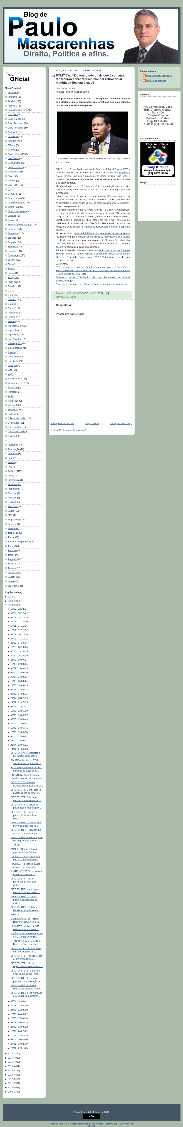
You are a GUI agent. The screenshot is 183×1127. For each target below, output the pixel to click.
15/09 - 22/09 (17, 664)
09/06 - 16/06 (17, 715)
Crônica (12, 180)
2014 (10, 1070)
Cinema (12, 150)
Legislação (13, 361)
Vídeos (12, 581)
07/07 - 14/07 (17, 706)
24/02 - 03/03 (17, 1027)
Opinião (12, 436)
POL (10, 467)
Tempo (11, 537)
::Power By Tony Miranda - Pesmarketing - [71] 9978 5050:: (107, 1124)
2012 (10, 1079)
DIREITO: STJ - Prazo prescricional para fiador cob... (24, 815)
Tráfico (11, 555)
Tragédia (12, 559)
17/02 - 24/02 (17, 1031)
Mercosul (13, 392)
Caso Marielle (15, 119)
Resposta (13, 506)
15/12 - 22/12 (17, 609)
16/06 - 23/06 (17, 711)
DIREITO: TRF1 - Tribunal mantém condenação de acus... (24, 899)
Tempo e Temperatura (19, 541)
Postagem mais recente (62, 423)
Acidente (12, 92)
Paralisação (14, 449)
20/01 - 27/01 (17, 1048)
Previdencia (14, 480)
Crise (11, 176)
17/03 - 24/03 (17, 1014)
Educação (13, 233)
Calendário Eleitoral (18, 110)
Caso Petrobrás (16, 128)
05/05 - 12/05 (17, 736)
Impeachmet (14, 330)
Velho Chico (14, 572)
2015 (10, 1066)
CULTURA (13, 185)
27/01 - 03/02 (17, 1044)
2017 (10, 1058)
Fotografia (13, 277)
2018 (10, 1053)
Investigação (14, 343)
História (12, 317)
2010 (10, 1087)
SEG (10, 515)
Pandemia (13, 445)
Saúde (11, 511)
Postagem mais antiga (121, 423)
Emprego (13, 242)
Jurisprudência (15, 348)
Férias (11, 268)
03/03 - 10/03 (17, 1022)
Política (12, 471)
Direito (11, 207)
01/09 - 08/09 (17, 672)
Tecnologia (13, 533)
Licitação (12, 365)
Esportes (12, 260)
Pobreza (12, 458)
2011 (10, 1083)
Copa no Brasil (15, 167)
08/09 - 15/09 (17, 668)
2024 (10, 596)
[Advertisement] (75, 396)
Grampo (12, 304)
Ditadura (12, 216)
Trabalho (12, 550)
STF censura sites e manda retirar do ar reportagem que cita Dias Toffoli (92, 267)
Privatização (14, 484)
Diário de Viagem (17, 202)
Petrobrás (13, 453)
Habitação (13, 313)
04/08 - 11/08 (17, 689)
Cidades (12, 141)
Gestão (12, 299)
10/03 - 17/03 (17, 1018)
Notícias (12, 414)
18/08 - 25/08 (17, 681)
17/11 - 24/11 (17, 626)
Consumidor (14, 163)
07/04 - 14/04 (17, 1001)
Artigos (12, 106)
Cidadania (13, 136)
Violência (13, 586)
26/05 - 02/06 (17, 723)
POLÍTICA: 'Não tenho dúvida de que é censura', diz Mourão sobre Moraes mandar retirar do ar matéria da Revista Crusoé (90, 79)
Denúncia (13, 194)
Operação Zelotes (17, 431)
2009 (10, 1092)
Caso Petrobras (16, 123)
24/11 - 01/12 (17, 621)
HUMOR (15, 914)
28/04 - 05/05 (17, 740)
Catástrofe (13, 132)
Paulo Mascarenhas (156, 80)
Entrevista (13, 246)
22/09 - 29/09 (17, 660)
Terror (11, 546)
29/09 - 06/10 (17, 655)
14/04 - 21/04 (17, 749)
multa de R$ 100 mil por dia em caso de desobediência (102, 233)
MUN (11, 396)
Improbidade (14, 334)
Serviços (12, 524)
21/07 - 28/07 (17, 698)
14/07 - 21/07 (17, 702)
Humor (11, 321)
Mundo (11, 401)
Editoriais (13, 229)
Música (12, 405)
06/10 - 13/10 (17, 651)
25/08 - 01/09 (17, 677)
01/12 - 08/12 (17, 617)
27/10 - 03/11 (17, 638)
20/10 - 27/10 (17, 643)
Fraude (12, 286)
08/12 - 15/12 (17, 613)
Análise (12, 101)
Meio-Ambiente (16, 383)
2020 (10, 601)
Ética (11, 264)
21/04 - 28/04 (17, 745)
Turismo (12, 568)
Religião (12, 502)
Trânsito (12, 563)
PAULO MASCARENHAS (159, 75)
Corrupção (13, 171)
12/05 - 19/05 (17, 732)
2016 (10, 1062)
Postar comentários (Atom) (72, 430)
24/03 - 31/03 (17, 1010)
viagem (12, 577)
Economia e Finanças (19, 224)
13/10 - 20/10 (17, 647)
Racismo (12, 493)
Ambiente (13, 97)
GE (10, 291)
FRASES (15, 845)
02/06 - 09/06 (17, 719)
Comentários (14, 154)
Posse (11, 475)
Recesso (12, 497)
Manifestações (15, 378)
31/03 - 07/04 (17, 1005)
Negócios (13, 409)
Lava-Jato (13, 356)
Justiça (12, 352)
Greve (11, 308)
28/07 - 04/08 (17, 694)
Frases (11, 282)
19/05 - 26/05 (17, 728)
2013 (10, 1075)
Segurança (13, 519)
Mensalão (13, 387)
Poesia (11, 462)
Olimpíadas (14, 423)
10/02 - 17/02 (17, 1035)
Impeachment (15, 326)
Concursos (13, 158)
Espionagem (14, 255)
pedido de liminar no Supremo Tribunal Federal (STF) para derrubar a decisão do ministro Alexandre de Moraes (93, 253)
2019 (10, 605)
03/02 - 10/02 (17, 1039)
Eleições (12, 238)
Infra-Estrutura (15, 339)
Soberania (13, 528)
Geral (11, 295)
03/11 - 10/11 (17, 634)
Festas (11, 273)
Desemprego (14, 198)
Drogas (12, 220)
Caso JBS (13, 114)
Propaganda (14, 489)
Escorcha (13, 251)
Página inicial (92, 423)
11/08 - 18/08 (17, 685)
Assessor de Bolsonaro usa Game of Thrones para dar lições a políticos (92, 284)
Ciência (12, 145)
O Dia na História (17, 418)
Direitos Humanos (17, 211)
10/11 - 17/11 (17, 630)
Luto (10, 370)
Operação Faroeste (18, 427)
